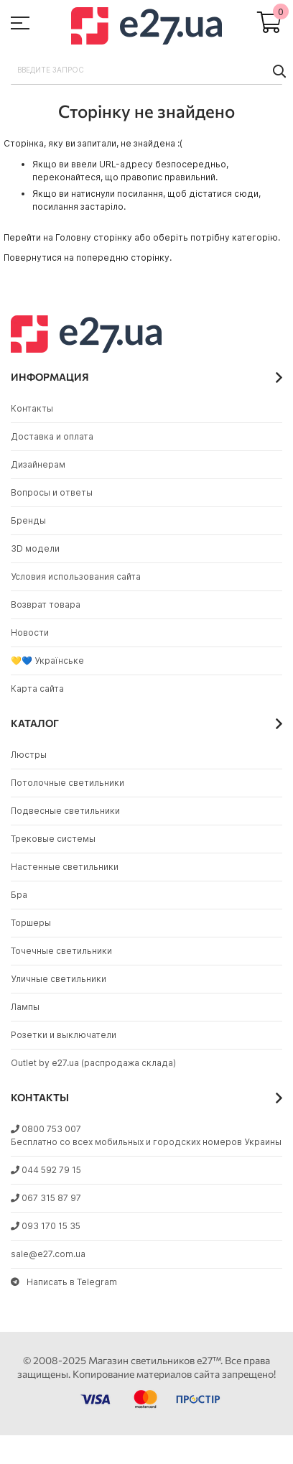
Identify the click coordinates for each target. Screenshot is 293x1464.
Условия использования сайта (76, 576)
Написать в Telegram (64, 1282)
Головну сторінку (93, 237)
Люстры (29, 754)
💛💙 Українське (47, 660)
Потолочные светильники (67, 782)
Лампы (25, 1006)
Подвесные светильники (65, 810)
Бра (19, 894)
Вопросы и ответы (52, 492)
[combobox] (146, 70)
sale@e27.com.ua (48, 1253)
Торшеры (31, 922)
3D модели (35, 548)
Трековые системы (53, 838)
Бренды (28, 520)
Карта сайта (37, 688)
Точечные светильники (61, 950)
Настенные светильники (64, 866)
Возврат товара (45, 604)
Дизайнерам (38, 464)
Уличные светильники (58, 978)
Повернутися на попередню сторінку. (88, 257)
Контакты (32, 408)
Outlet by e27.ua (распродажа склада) (93, 1062)
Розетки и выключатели (63, 1034)
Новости (30, 632)
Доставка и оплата (52, 436)
